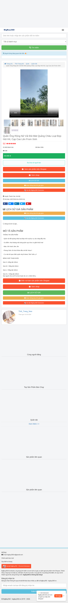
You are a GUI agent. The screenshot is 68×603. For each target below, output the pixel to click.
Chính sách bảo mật (7, 558)
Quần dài (34, 64)
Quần (27, 64)
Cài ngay (58, 596)
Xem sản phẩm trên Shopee (34, 169)
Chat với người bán (34, 162)
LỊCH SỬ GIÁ (34, 180)
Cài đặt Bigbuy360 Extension (34, 190)
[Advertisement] (34, 13)
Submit (34, 591)
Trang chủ (8, 64)
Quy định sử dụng (6, 561)
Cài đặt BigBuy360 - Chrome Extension (16, 566)
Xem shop (34, 175)
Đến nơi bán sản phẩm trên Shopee (34, 280)
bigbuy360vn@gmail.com (15, 554)
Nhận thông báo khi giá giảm (34, 185)
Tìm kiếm (34, 48)
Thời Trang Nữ (19, 64)
